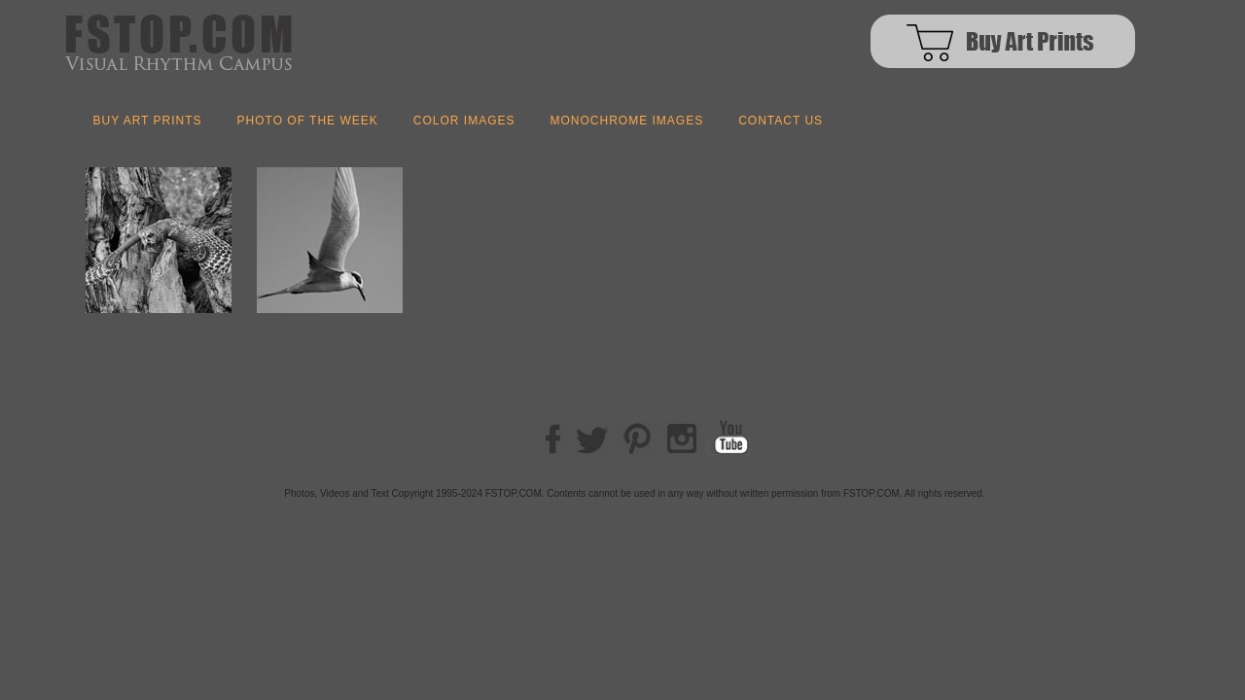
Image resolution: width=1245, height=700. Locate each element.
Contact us (780, 120)
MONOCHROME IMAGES (626, 120)
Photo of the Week (307, 120)
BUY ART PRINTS (147, 120)
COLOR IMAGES (464, 120)
